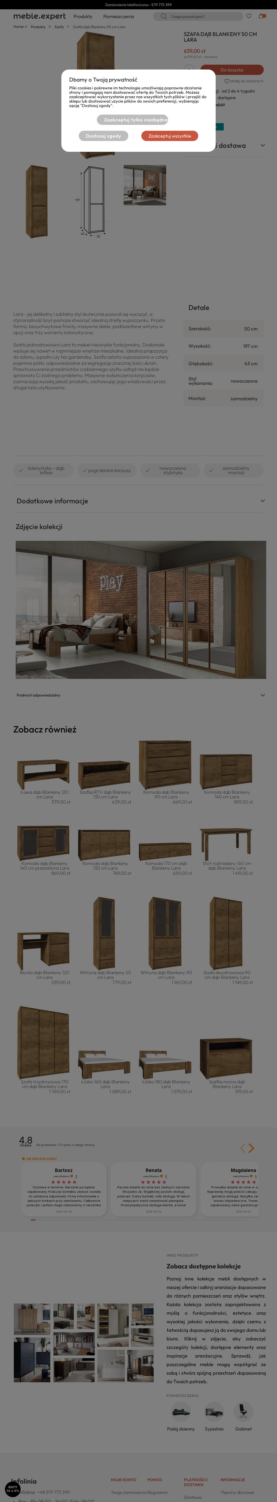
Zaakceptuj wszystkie (169, 136)
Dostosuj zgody (103, 136)
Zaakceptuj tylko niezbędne (136, 120)
